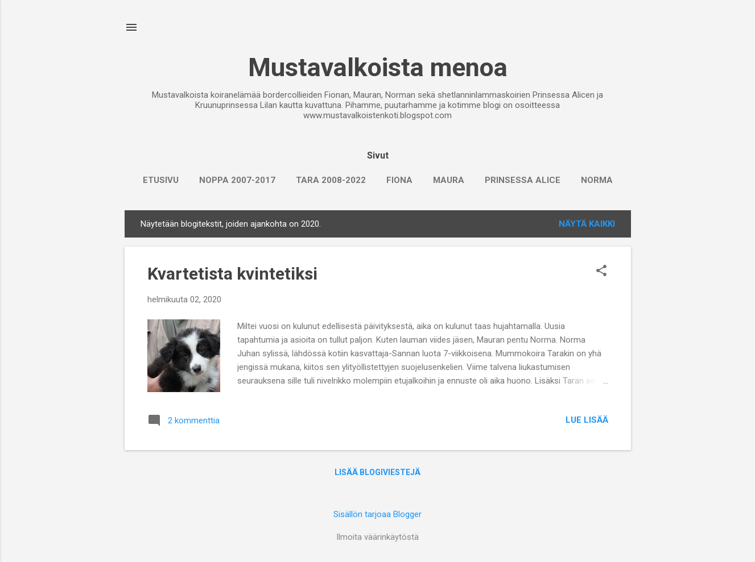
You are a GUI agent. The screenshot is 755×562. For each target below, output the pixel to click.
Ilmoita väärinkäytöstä (377, 537)
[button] (601, 272)
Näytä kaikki (587, 224)
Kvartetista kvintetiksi (232, 274)
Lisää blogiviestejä (377, 472)
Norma (597, 180)
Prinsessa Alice (522, 180)
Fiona (399, 180)
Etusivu (161, 180)
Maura (448, 180)
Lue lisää (587, 420)
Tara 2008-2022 (331, 180)
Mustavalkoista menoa (378, 67)
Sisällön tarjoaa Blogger (377, 514)
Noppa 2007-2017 (237, 180)
